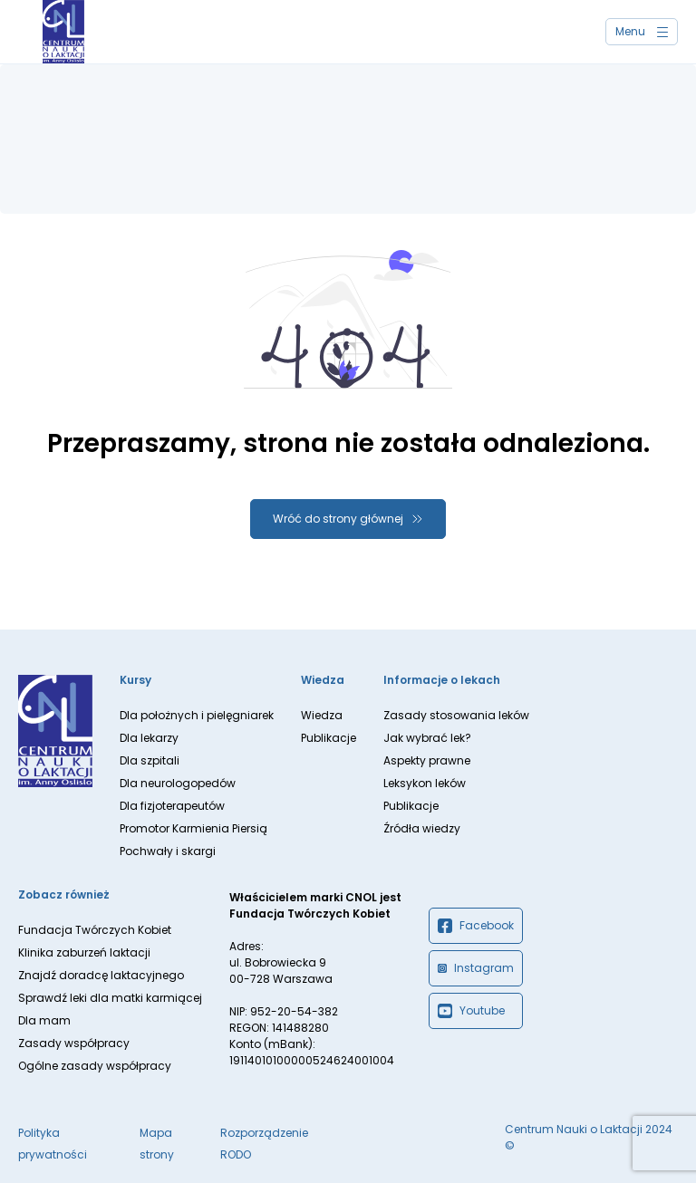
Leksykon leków (424, 783)
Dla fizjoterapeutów (172, 805)
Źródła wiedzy (421, 828)
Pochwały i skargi (168, 851)
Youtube (471, 1011)
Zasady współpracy (74, 1043)
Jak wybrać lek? (427, 737)
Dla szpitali (149, 760)
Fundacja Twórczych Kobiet (94, 930)
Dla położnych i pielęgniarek (197, 715)
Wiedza (322, 715)
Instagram (476, 968)
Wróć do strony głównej (338, 518)
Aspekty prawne (426, 760)
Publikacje (328, 737)
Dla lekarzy (149, 737)
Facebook (476, 926)
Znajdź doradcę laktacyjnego (101, 975)
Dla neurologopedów (178, 783)
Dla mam (44, 1020)
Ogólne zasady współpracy (94, 1065)
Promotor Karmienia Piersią (193, 828)
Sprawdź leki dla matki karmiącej (110, 997)
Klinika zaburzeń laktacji (84, 952)
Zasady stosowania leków (456, 715)
